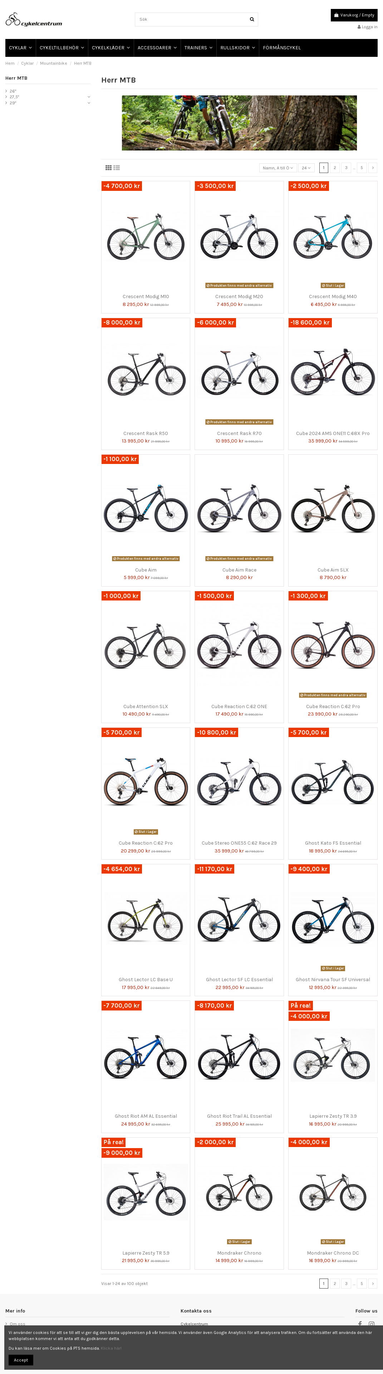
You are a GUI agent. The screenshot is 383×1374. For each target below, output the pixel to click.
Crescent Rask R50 (145, 433)
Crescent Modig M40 (333, 296)
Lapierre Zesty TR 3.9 (333, 1116)
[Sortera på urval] (278, 167)
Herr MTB (16, 78)
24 (306, 167)
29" (13, 102)
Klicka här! (111, 1348)
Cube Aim (146, 570)
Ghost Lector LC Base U (146, 980)
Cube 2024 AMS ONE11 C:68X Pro (333, 433)
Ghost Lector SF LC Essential (239, 980)
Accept (21, 1360)
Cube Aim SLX (333, 570)
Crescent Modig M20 (239, 296)
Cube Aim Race (239, 570)
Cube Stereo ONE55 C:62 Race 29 (239, 843)
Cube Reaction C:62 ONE (239, 706)
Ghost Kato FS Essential (333, 843)
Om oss (17, 1323)
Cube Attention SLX (145, 706)
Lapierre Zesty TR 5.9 (146, 1253)
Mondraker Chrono (239, 1253)
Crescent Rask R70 (239, 433)
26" (13, 91)
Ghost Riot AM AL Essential (146, 1116)
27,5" (14, 96)
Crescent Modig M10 (146, 296)
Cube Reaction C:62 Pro (333, 706)
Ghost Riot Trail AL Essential (239, 1116)
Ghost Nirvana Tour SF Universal (333, 980)
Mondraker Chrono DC (333, 1253)
